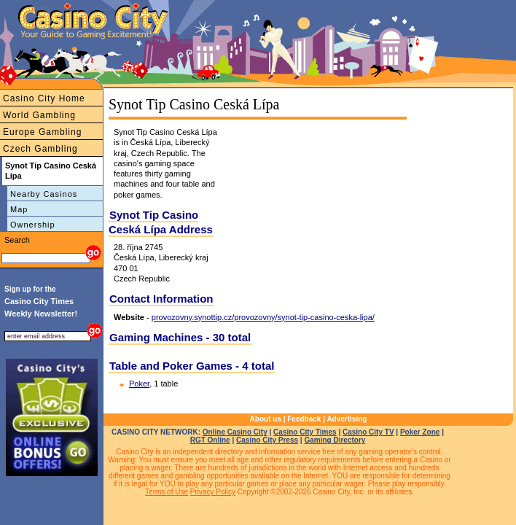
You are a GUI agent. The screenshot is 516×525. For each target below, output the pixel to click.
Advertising (347, 419)
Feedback (304, 419)
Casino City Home (44, 98)
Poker (139, 383)
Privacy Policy (212, 492)
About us (265, 419)
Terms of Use (166, 492)
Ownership (32, 224)
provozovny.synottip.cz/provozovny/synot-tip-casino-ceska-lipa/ (263, 317)
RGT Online (210, 440)
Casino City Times (305, 432)
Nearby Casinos (43, 194)
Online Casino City (235, 432)
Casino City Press (267, 440)
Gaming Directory (334, 440)
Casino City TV (368, 432)
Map (19, 209)
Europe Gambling (42, 132)
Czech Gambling (40, 149)
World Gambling (39, 115)
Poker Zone (419, 432)
